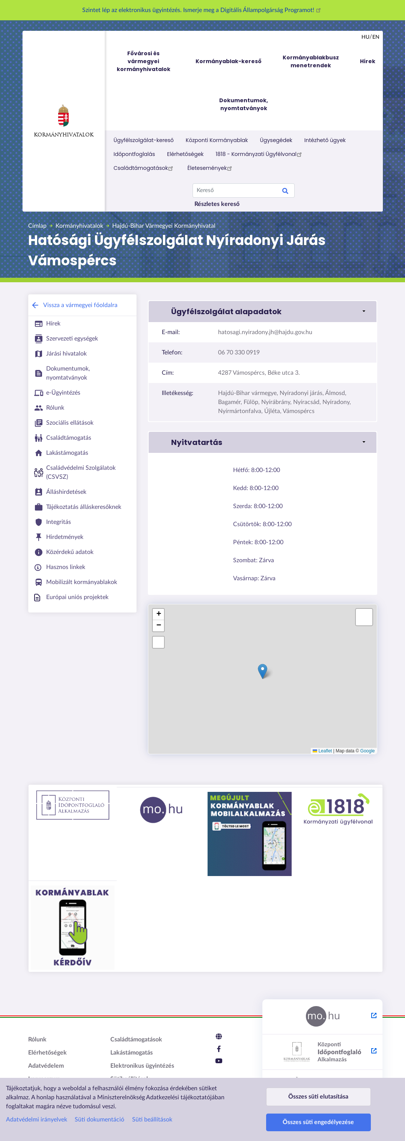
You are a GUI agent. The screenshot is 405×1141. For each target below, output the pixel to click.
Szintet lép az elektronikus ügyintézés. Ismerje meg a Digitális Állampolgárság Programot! (202, 10)
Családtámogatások (145, 168)
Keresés (285, 192)
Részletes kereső (216, 204)
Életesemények (210, 168)
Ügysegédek (276, 140)
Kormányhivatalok (63, 121)
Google (367, 751)
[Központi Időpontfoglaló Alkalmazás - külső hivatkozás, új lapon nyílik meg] (322, 1052)
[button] (262, 311)
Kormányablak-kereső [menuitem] (229, 61)
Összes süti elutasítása (318, 1086)
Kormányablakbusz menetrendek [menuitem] (311, 61)
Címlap (37, 226)
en (375, 37)
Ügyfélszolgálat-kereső (144, 140)
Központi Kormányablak (217, 140)
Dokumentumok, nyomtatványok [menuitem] (243, 104)
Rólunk (37, 1040)
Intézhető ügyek (325, 140)
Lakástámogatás (131, 1053)
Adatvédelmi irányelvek (36, 1105)
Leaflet (322, 751)
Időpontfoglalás (134, 154)
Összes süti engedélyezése (318, 1118)
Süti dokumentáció (99, 1105)
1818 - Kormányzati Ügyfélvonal (260, 154)
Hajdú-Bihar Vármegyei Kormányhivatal (163, 226)
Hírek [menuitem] (367, 61)
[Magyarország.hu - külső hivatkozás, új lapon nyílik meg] (322, 1017)
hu (365, 37)
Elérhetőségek (185, 154)
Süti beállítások (152, 1105)
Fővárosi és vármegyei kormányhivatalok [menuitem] (150, 61)
